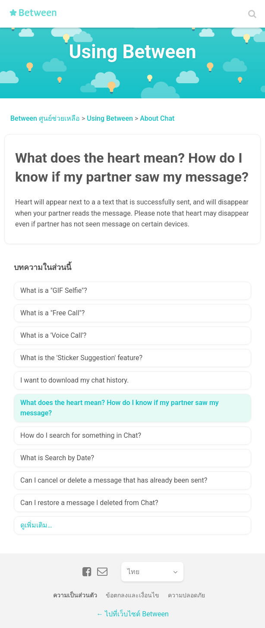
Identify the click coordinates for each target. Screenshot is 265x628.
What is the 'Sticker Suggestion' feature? (81, 358)
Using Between (110, 118)
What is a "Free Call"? (52, 313)
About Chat (157, 118)
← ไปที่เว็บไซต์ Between (132, 614)
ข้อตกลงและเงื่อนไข (132, 595)
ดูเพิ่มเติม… (36, 525)
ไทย (133, 572)
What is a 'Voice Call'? (53, 335)
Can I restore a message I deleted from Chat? (89, 503)
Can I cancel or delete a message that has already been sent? (113, 480)
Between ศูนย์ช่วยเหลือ (45, 118)
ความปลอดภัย (186, 595)
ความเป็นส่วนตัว (75, 595)
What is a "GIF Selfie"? (53, 290)
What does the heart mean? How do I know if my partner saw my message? (119, 408)
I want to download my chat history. (74, 380)
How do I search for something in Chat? (80, 435)
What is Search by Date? (57, 458)
